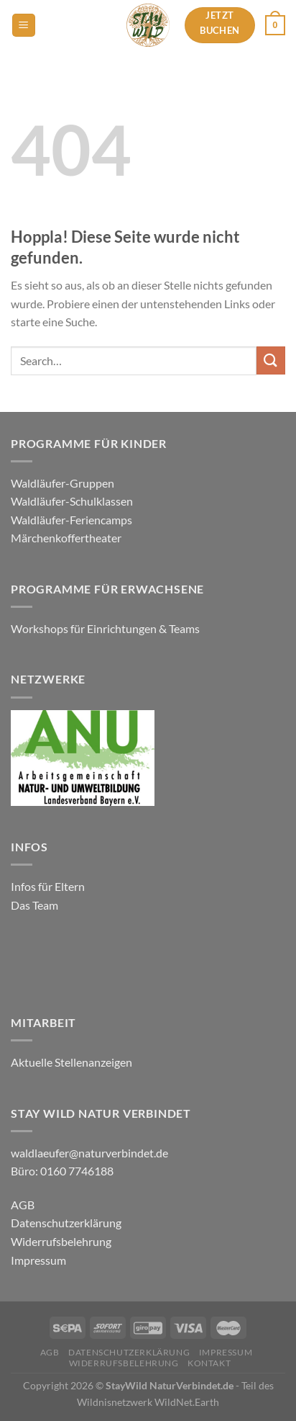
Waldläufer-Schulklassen (72, 501)
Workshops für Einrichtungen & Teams (106, 628)
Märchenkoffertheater (66, 537)
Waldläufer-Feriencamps (71, 519)
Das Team (34, 905)
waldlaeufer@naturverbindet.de (89, 1153)
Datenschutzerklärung (66, 1222)
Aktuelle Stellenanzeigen (72, 1062)
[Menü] (23, 25)
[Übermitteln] (270, 360)
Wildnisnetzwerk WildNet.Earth (148, 1402)
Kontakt (209, 1363)
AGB (22, 1204)
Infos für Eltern (48, 886)
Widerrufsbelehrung (61, 1241)
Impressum (38, 1260)
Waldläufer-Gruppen (62, 483)
